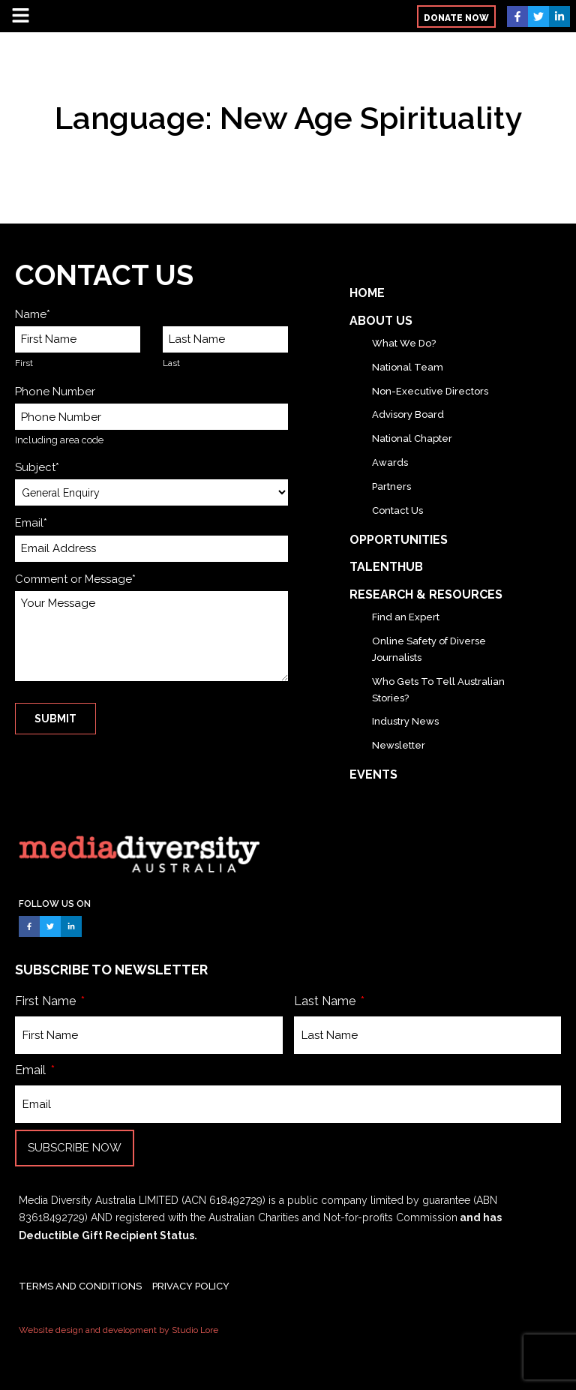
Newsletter (398, 745)
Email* (31, 523)
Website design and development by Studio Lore (118, 1330)
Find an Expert (406, 617)
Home (367, 293)
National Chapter (412, 438)
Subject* (37, 467)
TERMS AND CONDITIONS (80, 1286)
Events (374, 774)
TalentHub (386, 567)
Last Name (326, 1001)
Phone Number (55, 391)
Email (32, 1070)
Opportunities (399, 540)
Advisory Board (408, 414)
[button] (456, 16)
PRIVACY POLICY (191, 1286)
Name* (32, 314)
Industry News (405, 721)
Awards (390, 462)
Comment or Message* (75, 579)
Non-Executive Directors (430, 391)
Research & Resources (426, 594)
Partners (391, 486)
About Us (381, 321)
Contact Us (397, 510)
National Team (407, 367)
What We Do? (404, 343)
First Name (47, 1001)
